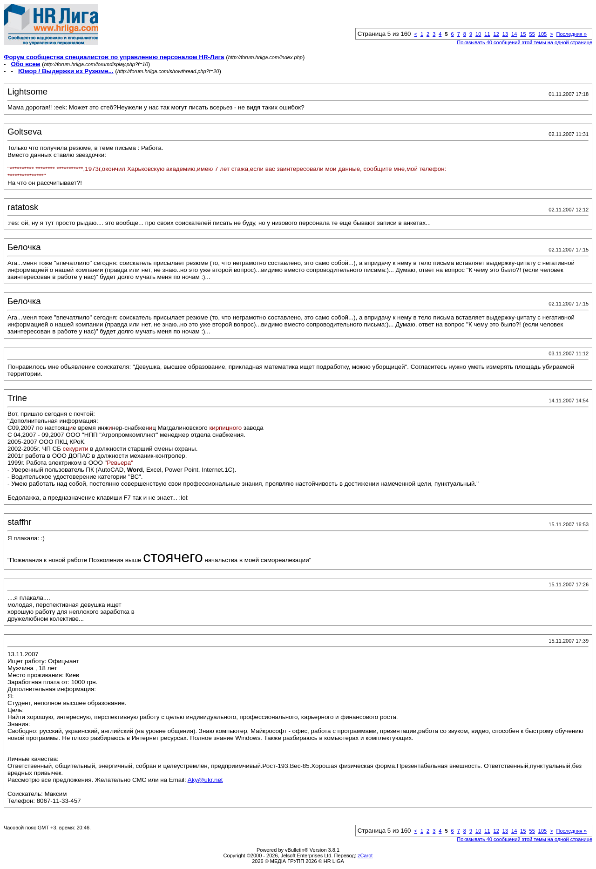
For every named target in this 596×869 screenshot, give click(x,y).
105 (542, 34)
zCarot (365, 855)
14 (514, 34)
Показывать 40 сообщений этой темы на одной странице (524, 42)
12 (496, 34)
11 (487, 34)
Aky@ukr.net (205, 779)
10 (478, 34)
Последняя (571, 34)
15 (523, 34)
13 (505, 34)
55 (532, 34)
